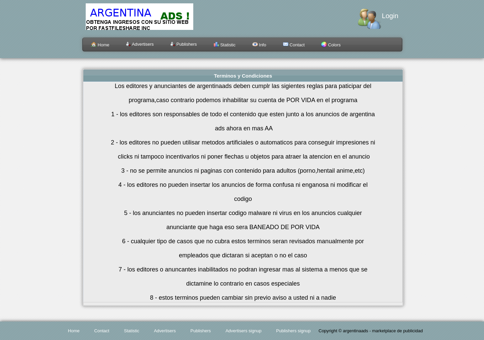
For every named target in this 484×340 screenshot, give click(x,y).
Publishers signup (293, 330)
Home (100, 44)
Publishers (183, 44)
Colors (330, 44)
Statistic (225, 44)
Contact (294, 44)
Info (259, 44)
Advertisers (140, 44)
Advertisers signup (243, 330)
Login (390, 15)
